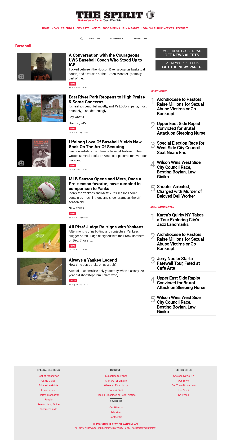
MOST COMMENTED (162, 207)
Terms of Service (105, 427)
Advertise (116, 38)
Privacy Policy (122, 427)
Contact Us (140, 38)
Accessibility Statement (144, 427)
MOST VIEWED (158, 91)
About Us (94, 38)
